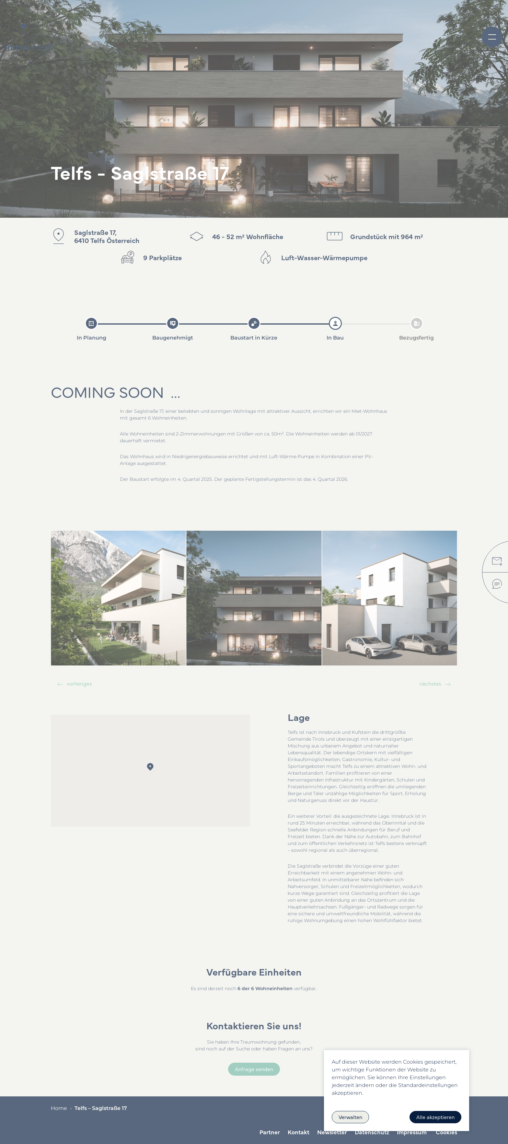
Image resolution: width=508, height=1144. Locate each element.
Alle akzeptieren (435, 1116)
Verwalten (350, 1116)
